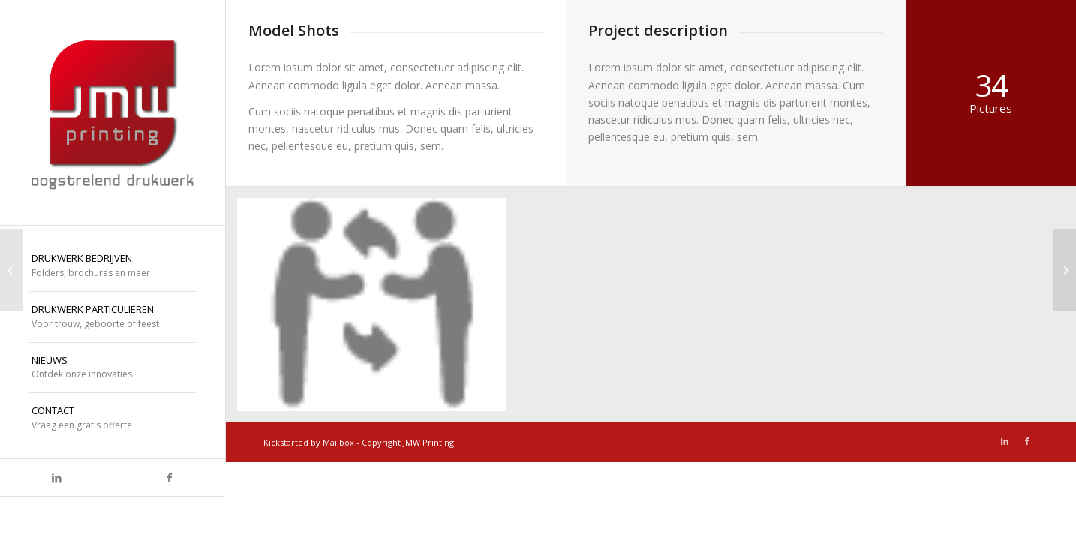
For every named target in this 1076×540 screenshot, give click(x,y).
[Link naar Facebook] (169, 477)
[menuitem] (112, 266)
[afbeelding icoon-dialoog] (377, 310)
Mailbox (338, 442)
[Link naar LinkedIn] (56, 477)
